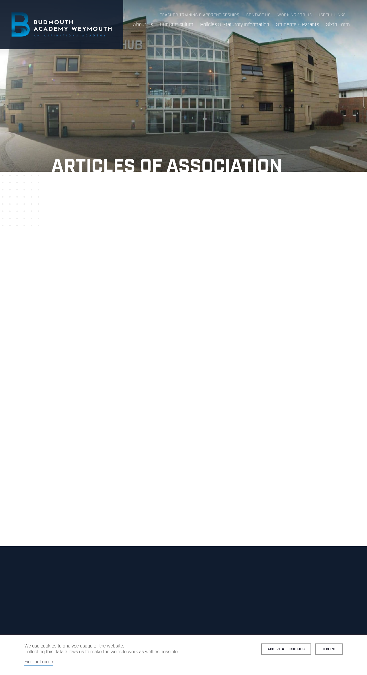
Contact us (258, 15)
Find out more (38, 662)
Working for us (295, 15)
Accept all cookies (286, 649)
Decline (328, 649)
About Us (143, 25)
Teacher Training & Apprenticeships (199, 15)
